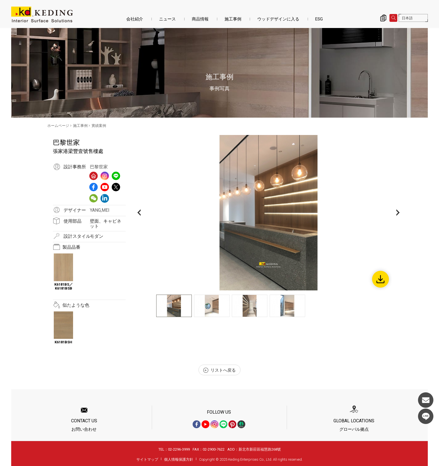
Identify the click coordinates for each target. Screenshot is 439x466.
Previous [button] (139, 212)
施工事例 (233, 19)
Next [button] (398, 212)
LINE (425, 416)
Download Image (380, 279)
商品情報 (200, 19)
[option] (268, 212)
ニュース (167, 19)
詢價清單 (383, 18)
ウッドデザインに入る (278, 19)
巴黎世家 (99, 166)
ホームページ (58, 126)
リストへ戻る (219, 370)
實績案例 (99, 126)
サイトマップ (147, 459)
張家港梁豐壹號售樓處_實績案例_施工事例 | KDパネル (42, 14)
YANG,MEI (99, 210)
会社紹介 (134, 19)
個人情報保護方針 (178, 459)
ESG (319, 19)
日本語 (407, 18)
